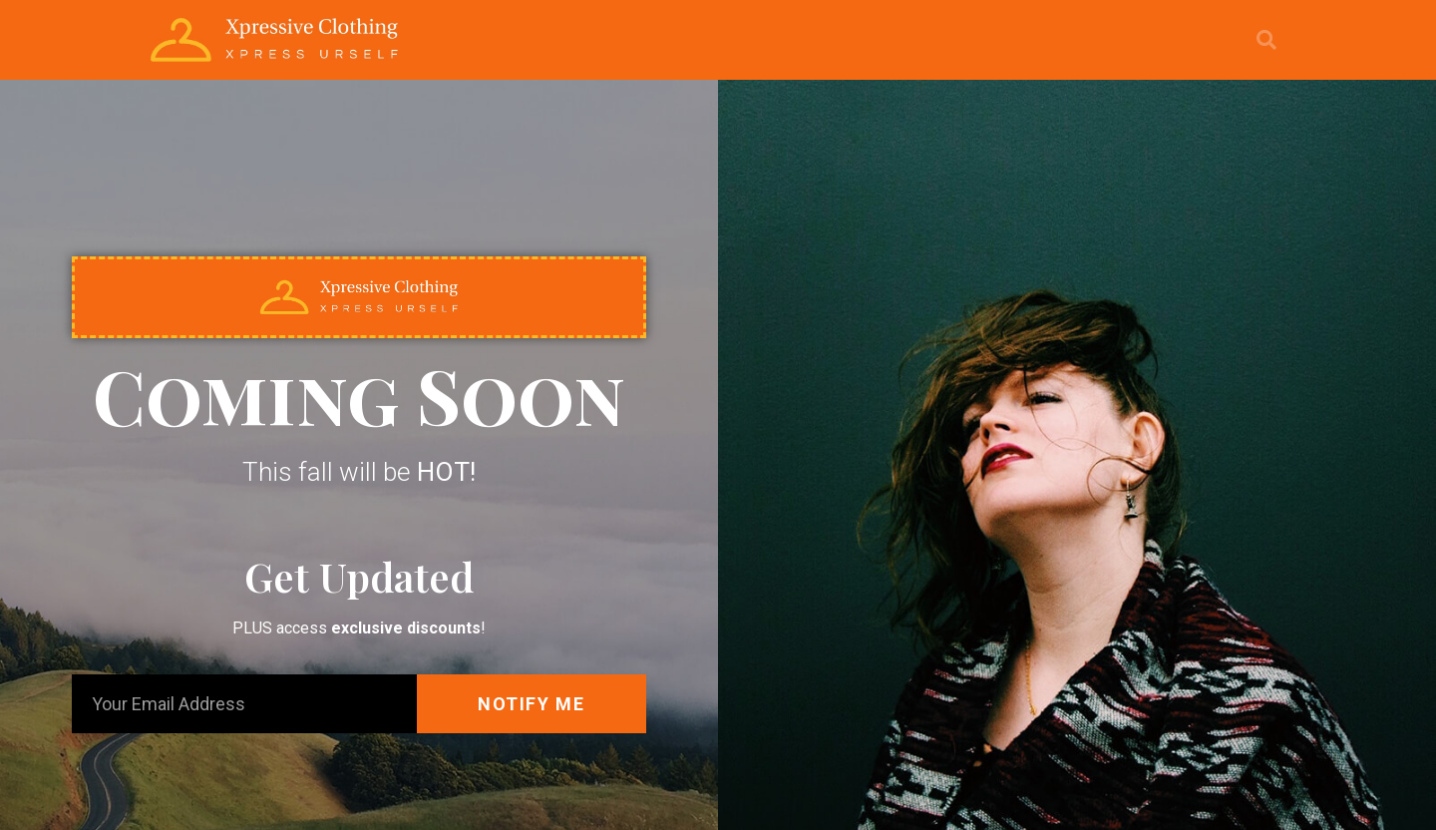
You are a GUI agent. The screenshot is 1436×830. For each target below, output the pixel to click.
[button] (1266, 40)
